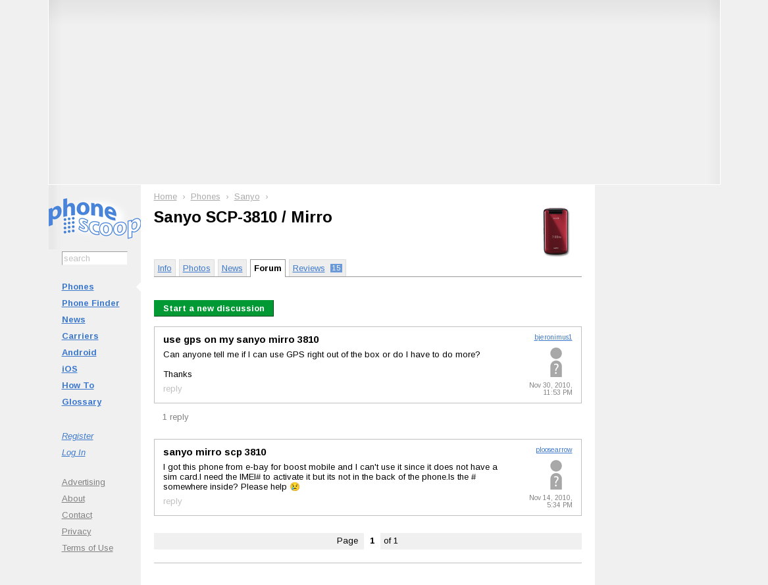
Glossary (81, 402)
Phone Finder (91, 303)
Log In (74, 452)
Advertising (83, 482)
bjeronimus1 (553, 337)
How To (78, 385)
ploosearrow (554, 449)
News (74, 319)
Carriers (80, 336)
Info (165, 268)
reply (172, 389)
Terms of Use (87, 548)
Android (79, 352)
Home (165, 196)
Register (77, 436)
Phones (78, 287)
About (73, 498)
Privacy (76, 531)
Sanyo (247, 196)
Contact (77, 515)
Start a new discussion (214, 308)
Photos (197, 268)
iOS (70, 369)
